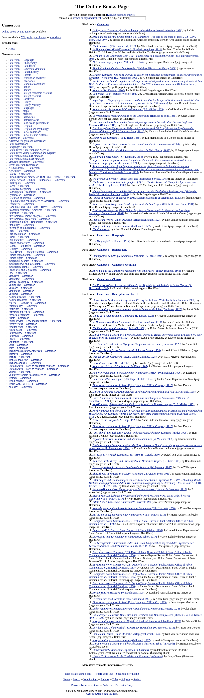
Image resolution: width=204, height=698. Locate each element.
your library (39, 37)
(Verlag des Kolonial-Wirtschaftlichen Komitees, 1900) (143, 300)
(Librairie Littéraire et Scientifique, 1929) (136, 197)
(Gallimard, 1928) (137, 309)
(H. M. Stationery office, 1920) (115, 93)
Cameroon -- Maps (18, 110)
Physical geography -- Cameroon (26, 314)
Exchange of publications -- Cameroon (29, 227)
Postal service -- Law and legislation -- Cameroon (35, 320)
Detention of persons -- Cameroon (26, 197)
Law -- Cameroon (17, 272)
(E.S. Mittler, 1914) (129, 514)
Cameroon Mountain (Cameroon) (26, 155)
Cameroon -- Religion (20, 125)
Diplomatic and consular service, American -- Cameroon (38, 200)
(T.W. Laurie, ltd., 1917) (114, 46)
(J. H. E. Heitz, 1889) (116, 137)
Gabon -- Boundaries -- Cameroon (26, 245)
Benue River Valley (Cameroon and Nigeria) (32, 152)
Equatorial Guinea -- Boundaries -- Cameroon (32, 221)
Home (66, 679)
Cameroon (103, 24)
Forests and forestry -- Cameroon (26, 242)
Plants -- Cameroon (18, 317)
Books (74, 685)
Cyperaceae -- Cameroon (21, 194)
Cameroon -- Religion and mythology (28, 128)
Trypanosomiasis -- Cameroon (24, 362)
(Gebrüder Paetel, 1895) (145, 84)
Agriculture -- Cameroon (21, 170)
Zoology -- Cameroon (20, 386)
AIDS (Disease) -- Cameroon (24, 167)
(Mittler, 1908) (139, 432)
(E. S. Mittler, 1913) (143, 404)
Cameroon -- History (19, 101)
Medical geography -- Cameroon (25, 281)
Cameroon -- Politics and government (28, 122)
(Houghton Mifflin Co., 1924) (118, 62)
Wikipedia (26, 37)
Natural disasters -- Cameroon (24, 296)
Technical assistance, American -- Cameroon (32, 350)
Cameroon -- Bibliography (22, 62)
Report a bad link (104, 673)
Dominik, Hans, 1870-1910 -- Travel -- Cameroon (35, 206)
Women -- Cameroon (19, 377)
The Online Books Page (102, 6)
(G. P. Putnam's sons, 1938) (126, 350)
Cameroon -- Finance (19, 89)
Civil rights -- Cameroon (21, 182)
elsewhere (55, 37)
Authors (105, 679)
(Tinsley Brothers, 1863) (136, 270)
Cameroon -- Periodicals (21, 116)
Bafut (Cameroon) (18, 143)
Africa (11, 48)
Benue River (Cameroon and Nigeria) (28, 149)
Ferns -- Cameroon (18, 230)
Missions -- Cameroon (20, 287)
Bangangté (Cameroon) (20, 146)
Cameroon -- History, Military (24, 104)
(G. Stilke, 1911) (136, 461)
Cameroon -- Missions (20, 113)
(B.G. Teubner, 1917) (111, 241)
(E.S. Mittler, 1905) (128, 109)
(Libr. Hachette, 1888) (134, 508)
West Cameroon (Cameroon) (23, 164)
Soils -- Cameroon (18, 344)
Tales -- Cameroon (18, 347)
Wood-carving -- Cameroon (23, 380)
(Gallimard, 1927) (121, 226)
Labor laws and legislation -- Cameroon (29, 269)
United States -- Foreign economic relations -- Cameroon (38, 365)
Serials (137, 679)
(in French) (133, 643)
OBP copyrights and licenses (101, 693)
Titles (115, 679)
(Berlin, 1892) (131, 150)
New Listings (90, 679)
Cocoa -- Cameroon (18, 185)
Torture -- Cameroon (19, 356)
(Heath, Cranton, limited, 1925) (124, 356)
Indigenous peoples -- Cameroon (25, 260)
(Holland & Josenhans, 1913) (139, 489)
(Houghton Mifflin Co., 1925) (129, 602)
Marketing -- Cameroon (21, 278)
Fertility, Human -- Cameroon (24, 233)
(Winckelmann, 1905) (118, 592)
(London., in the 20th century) (144, 101)
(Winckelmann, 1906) (136, 372)
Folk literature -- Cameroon (23, 239)
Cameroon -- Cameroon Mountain (26, 68)
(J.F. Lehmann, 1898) (117, 156)
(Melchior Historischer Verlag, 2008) (134, 68)
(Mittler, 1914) (141, 544)
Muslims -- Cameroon (20, 293)
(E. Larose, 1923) (123, 315)
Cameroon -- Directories (21, 80)
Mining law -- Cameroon (21, 284)
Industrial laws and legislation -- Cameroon (31, 263)
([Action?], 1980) (118, 328)
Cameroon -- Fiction (19, 86)
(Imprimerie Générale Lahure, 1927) (144, 169)
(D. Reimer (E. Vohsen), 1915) (145, 483)
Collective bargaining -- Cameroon (27, 188)
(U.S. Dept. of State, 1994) (122, 379)
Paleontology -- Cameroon (22, 305)
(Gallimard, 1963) (121, 599)
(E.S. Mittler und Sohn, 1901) (143, 204)
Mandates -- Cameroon (20, 275)
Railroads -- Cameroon (20, 335)
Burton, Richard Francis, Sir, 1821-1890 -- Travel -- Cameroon (41, 176)
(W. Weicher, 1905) (132, 439)
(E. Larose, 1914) (127, 255)
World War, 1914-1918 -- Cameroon (27, 383)
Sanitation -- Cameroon (20, 341)
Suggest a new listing (127, 673)
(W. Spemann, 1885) (132, 467)
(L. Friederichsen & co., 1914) (127, 49)
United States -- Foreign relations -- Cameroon (33, 368)
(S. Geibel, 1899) (126, 454)
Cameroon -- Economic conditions (26, 83)
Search (76, 679)
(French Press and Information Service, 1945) (130, 178)
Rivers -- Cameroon (19, 338)
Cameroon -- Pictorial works (23, 119)
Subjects (125, 679)
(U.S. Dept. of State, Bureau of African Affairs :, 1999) (127, 530)
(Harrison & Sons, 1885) (134, 115)
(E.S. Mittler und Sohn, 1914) (141, 130)
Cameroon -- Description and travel (27, 77)
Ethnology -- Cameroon (21, 224)
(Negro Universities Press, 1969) (131, 473)
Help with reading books (78, 673)
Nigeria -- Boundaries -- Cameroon (27, 302)
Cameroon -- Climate (19, 74)
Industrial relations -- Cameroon (25, 266)
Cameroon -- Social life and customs (27, 134)
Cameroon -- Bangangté (21, 59)
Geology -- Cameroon (20, 248)
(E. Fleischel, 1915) (144, 391)
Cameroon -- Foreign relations (24, 95)
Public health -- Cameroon (22, 329)
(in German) (120, 650)
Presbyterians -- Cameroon (22, 323)
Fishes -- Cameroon (18, 236)
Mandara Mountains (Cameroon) (26, 161)
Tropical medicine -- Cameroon (25, 359)
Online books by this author (16, 31)
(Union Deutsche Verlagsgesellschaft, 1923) (126, 219)
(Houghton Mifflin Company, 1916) (132, 385)
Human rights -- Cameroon (22, 257)
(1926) (136, 144)
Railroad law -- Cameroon (22, 332)
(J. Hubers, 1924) (136, 608)
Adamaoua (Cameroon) (21, 137)
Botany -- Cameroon (19, 173)
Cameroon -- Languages (21, 107)
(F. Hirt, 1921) (111, 363)
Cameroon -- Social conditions (24, 131)
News (84, 685)
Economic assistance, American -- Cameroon (32, 209)
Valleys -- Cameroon (19, 371)
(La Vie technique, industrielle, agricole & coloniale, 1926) (137, 30)
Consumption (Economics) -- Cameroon (29, 191)
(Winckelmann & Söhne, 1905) (120, 366)
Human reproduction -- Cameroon (26, 254)
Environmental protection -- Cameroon (29, 218)
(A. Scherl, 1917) (124, 536)
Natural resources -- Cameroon (24, 299)
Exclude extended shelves (121, 14)
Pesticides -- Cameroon (20, 308)
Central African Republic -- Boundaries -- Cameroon (36, 179)
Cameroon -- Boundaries (21, 65)
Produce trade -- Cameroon (22, 326)
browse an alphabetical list (87, 17)
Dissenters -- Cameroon (21, 203)
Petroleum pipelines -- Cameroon (26, 311)
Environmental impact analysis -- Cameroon (32, 215)
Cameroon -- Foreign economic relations (30, 92)
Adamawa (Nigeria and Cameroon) (27, 140)
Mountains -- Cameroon (21, 290)
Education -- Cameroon (20, 212)
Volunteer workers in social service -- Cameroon (34, 374)
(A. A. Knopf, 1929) (114, 420)
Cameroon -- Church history (23, 71)
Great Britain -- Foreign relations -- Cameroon (33, 251)
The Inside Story (124, 685)
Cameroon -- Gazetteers (21, 98)
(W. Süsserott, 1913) (133, 627)
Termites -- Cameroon (20, 353)
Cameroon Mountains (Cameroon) (26, 158)
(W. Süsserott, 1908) (108, 90)
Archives (107, 685)
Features (94, 685)
